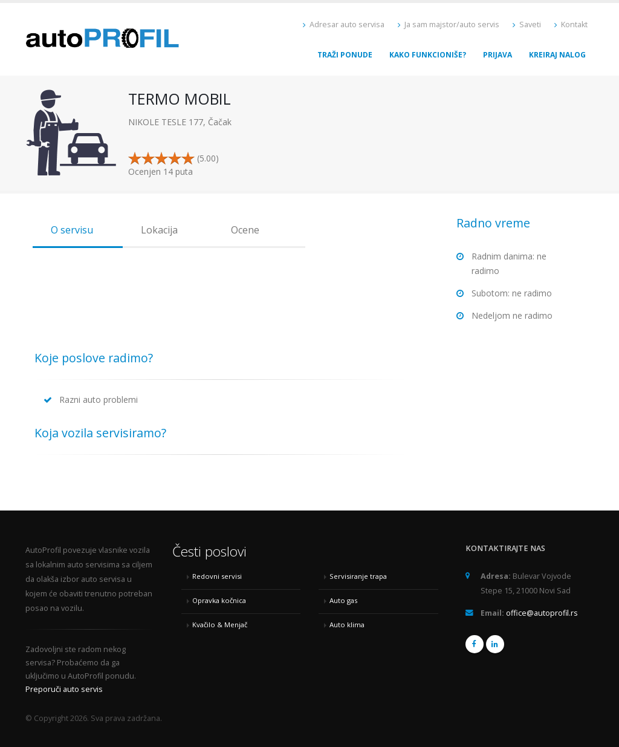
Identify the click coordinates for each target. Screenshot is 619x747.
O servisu (72, 229)
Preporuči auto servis (64, 689)
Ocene (245, 229)
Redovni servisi (217, 576)
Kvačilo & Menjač (219, 624)
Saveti (527, 24)
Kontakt (571, 24)
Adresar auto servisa (343, 24)
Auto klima (347, 624)
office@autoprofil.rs (542, 613)
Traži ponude (344, 55)
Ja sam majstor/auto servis (448, 24)
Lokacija (159, 229)
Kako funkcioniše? (427, 55)
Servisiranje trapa (358, 576)
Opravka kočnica (219, 600)
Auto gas (343, 600)
